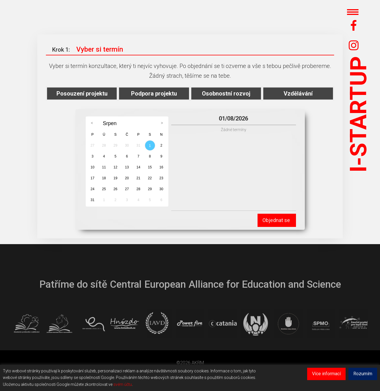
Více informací (326, 373)
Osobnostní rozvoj (226, 93)
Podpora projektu (154, 93)
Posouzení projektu (82, 93)
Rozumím (362, 373)
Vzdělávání (298, 93)
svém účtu (122, 384)
